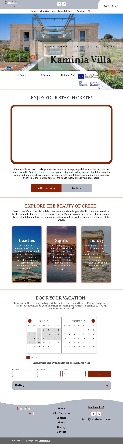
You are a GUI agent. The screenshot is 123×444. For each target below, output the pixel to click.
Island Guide (65, 11)
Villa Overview (47, 11)
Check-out (41, 369)
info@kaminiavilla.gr (96, 419)
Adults (65, 369)
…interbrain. (44, 440)
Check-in (15, 369)
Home (33, 11)
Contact (81, 11)
